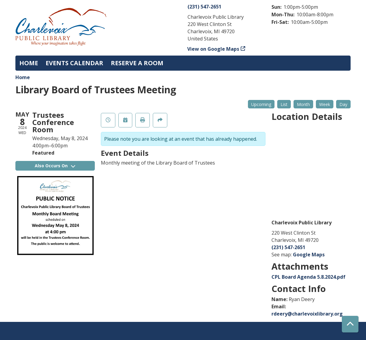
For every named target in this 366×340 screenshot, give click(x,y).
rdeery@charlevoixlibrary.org (307, 313)
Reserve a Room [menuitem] (137, 63)
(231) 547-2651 (204, 6)
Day (343, 104)
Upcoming (261, 104)
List (284, 104)
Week (324, 104)
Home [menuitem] (28, 63)
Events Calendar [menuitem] (74, 63)
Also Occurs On (55, 165)
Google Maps (309, 254)
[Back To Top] (350, 324)
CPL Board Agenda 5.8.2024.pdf (308, 277)
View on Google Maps (213, 49)
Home (22, 77)
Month (303, 104)
